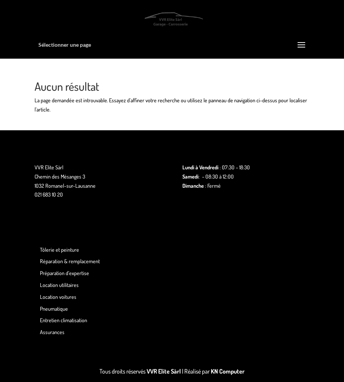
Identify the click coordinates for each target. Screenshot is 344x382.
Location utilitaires (59, 285)
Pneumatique (54, 308)
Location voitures (58, 296)
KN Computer (228, 371)
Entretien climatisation (63, 320)
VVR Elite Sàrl (164, 371)
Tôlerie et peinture (59, 249)
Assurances (52, 332)
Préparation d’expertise (64, 273)
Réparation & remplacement (70, 261)
